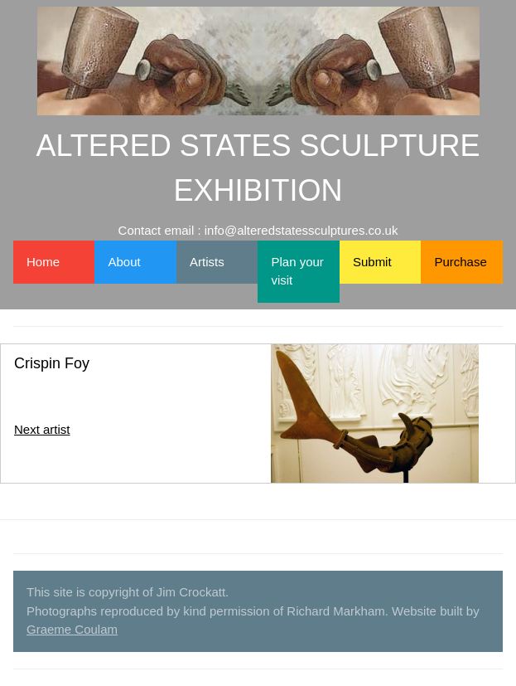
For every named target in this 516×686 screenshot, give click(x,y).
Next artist (42, 429)
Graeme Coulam (72, 629)
